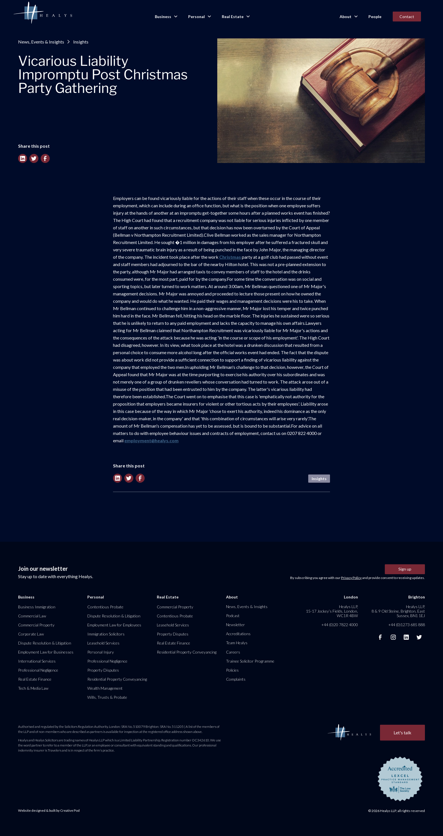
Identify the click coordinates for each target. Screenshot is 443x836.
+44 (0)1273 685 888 (406, 624)
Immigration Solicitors (106, 634)
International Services (37, 661)
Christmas (230, 257)
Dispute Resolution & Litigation (44, 643)
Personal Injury (100, 652)
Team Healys (236, 642)
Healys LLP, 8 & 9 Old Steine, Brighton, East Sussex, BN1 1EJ (398, 611)
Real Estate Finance (34, 679)
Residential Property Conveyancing (117, 679)
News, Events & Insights (41, 41)
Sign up (404, 569)
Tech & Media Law (33, 688)
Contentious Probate (105, 606)
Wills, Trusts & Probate (107, 697)
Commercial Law (32, 615)
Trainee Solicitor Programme (250, 661)
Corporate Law (31, 634)
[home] (42, 13)
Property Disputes (103, 670)
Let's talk (402, 732)
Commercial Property (36, 624)
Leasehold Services (103, 643)
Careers (233, 652)
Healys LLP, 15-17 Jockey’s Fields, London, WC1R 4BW (332, 611)
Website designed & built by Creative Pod (49, 810)
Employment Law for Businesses (45, 652)
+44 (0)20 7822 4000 (339, 624)
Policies (232, 670)
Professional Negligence (38, 670)
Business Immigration (36, 606)
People (374, 16)
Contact (406, 16)
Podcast (233, 615)
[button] (166, 16)
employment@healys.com (151, 440)
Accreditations (238, 633)
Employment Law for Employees (114, 624)
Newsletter (235, 624)
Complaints (236, 679)
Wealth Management (105, 688)
